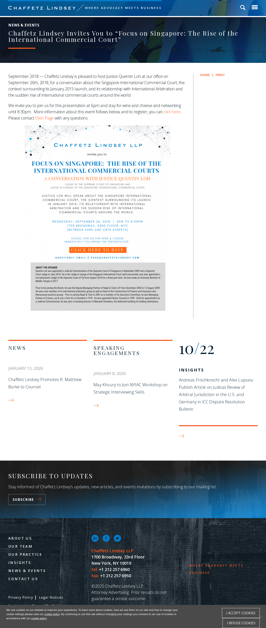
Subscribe (27, 499)
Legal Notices (51, 597)
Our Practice (25, 554)
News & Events (27, 570)
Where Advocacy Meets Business (123, 8)
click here (172, 112)
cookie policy (52, 614)
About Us (20, 538)
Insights (191, 370)
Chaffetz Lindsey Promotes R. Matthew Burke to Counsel (44, 383)
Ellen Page (44, 118)
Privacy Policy (20, 597)
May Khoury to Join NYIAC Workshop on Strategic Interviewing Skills (130, 388)
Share (205, 74)
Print (220, 74)
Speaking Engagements (117, 350)
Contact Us (23, 578)
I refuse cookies (241, 623)
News (17, 347)
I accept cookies (240, 613)
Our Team (20, 546)
